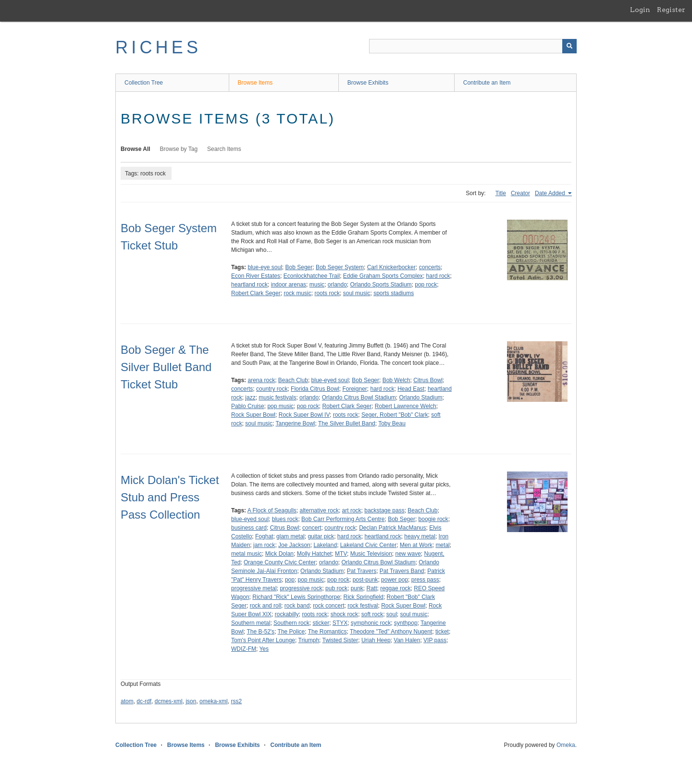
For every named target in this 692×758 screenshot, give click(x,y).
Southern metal (250, 623)
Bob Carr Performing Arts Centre (342, 519)
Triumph (309, 640)
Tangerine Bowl (295, 423)
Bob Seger (299, 267)
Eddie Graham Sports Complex (383, 276)
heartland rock (249, 284)
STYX (340, 623)
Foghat (264, 536)
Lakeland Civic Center (368, 545)
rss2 (236, 701)
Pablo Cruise (247, 406)
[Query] (473, 46)
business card (249, 527)
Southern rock (291, 623)
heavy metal (419, 536)
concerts (430, 267)
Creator (520, 193)
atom (127, 701)
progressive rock (301, 588)
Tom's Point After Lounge (263, 640)
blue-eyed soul (330, 380)
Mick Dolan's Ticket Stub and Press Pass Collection (170, 497)
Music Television (371, 553)
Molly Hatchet (314, 553)
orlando (337, 284)
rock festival (362, 605)
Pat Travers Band (402, 571)
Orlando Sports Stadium (381, 284)
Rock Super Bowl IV (304, 414)
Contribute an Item (487, 82)
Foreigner (354, 388)
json (190, 701)
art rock (351, 510)
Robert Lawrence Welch (405, 406)
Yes (264, 649)
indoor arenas (288, 284)
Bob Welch (396, 380)
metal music (246, 553)
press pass (425, 579)
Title (500, 193)
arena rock (261, 380)
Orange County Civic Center (280, 562)
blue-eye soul (264, 267)
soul (391, 614)
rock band (297, 605)
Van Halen (407, 640)
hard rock (438, 276)
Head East (410, 388)
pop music (280, 406)
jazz (250, 397)
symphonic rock (371, 623)
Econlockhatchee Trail (312, 276)
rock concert (328, 605)
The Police (291, 631)
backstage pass (384, 510)
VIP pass (434, 640)
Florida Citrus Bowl (315, 388)
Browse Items (255, 82)
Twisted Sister (340, 640)
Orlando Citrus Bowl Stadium (359, 397)
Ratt (372, 588)
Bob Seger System (340, 267)
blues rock (285, 519)
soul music (357, 293)
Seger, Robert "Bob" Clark (394, 414)
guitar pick (321, 536)
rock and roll (265, 605)
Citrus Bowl (428, 380)
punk (357, 588)
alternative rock (319, 510)
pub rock (336, 588)
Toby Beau (392, 423)
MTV (341, 553)
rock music (297, 293)
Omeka (565, 745)
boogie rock (433, 519)
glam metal (290, 536)
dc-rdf (143, 701)
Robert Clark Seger (256, 293)
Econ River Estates (255, 276)
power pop (394, 579)
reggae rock (395, 588)
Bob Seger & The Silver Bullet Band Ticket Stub (166, 367)
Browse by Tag (179, 149)
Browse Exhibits (367, 82)
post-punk (365, 579)
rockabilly (287, 614)
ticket (442, 631)
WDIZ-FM (243, 649)
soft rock (372, 614)
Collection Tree (143, 82)
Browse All (135, 149)
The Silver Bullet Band (346, 423)
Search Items (224, 149)
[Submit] (569, 46)
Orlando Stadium (421, 397)
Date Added (551, 193)
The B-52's (260, 631)
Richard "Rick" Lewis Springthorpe (296, 597)
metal (442, 545)
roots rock (327, 293)
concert (311, 527)
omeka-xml (213, 701)
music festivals (277, 397)
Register (671, 9)
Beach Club (293, 380)
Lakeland (325, 545)
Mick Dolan (279, 553)
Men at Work (416, 545)
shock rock (344, 614)
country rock (271, 388)
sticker (320, 623)
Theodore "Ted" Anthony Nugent (391, 631)
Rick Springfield (363, 597)
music (316, 284)
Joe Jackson (294, 545)
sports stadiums (393, 293)
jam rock (264, 545)
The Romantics (327, 631)
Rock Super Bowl (253, 414)
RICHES (158, 47)
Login (640, 9)
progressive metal (254, 588)
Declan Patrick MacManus (392, 527)
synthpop (406, 623)
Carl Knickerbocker (391, 267)
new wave (407, 553)
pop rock (426, 284)
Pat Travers (361, 571)
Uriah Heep (376, 640)
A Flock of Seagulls (272, 510)
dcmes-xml (169, 701)
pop (290, 579)
